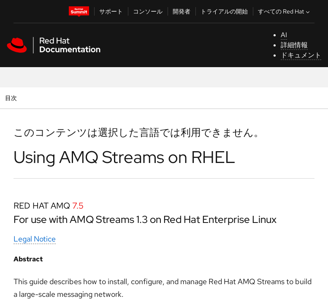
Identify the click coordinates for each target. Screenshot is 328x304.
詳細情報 (294, 45)
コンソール (148, 11)
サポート (111, 11)
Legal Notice (35, 239)
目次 (12, 98)
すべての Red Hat (285, 11)
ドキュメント (301, 55)
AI (284, 34)
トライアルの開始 (224, 11)
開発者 (181, 11)
